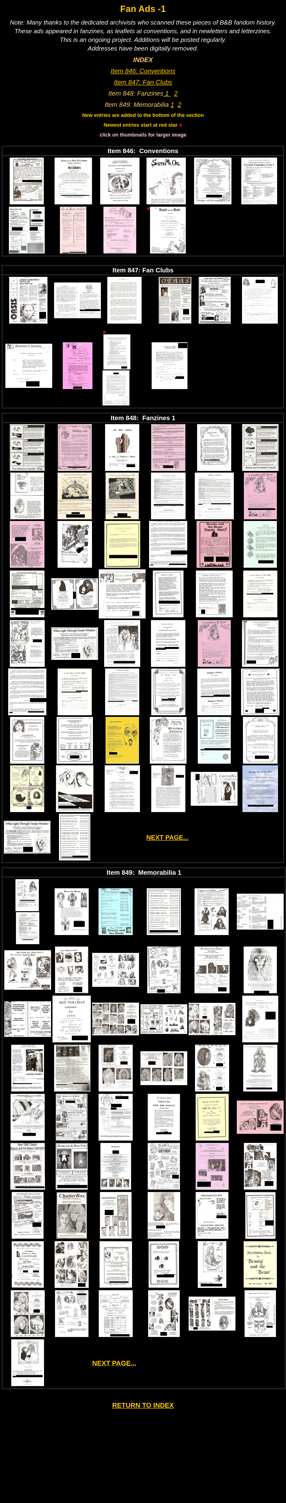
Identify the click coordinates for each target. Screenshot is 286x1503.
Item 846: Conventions (143, 71)
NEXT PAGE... (167, 837)
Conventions (158, 151)
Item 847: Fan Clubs (143, 82)
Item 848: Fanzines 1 (143, 418)
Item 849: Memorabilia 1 (143, 872)
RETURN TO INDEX (143, 1405)
